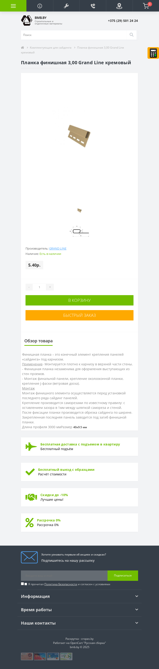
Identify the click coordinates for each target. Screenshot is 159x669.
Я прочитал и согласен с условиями (69, 584)
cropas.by (87, 639)
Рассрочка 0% (49, 520)
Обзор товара (38, 340)
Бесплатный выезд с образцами (66, 469)
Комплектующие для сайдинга (50, 47)
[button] (66, 6)
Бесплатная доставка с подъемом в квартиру (80, 444)
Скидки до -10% (54, 495)
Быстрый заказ (79, 315)
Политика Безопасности (60, 584)
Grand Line (57, 248)
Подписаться (123, 575)
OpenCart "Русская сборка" (88, 643)
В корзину (79, 300)
